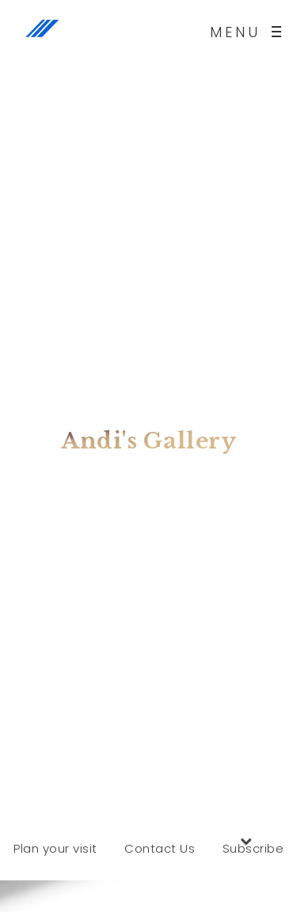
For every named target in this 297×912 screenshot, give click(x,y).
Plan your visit (55, 848)
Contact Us (159, 848)
